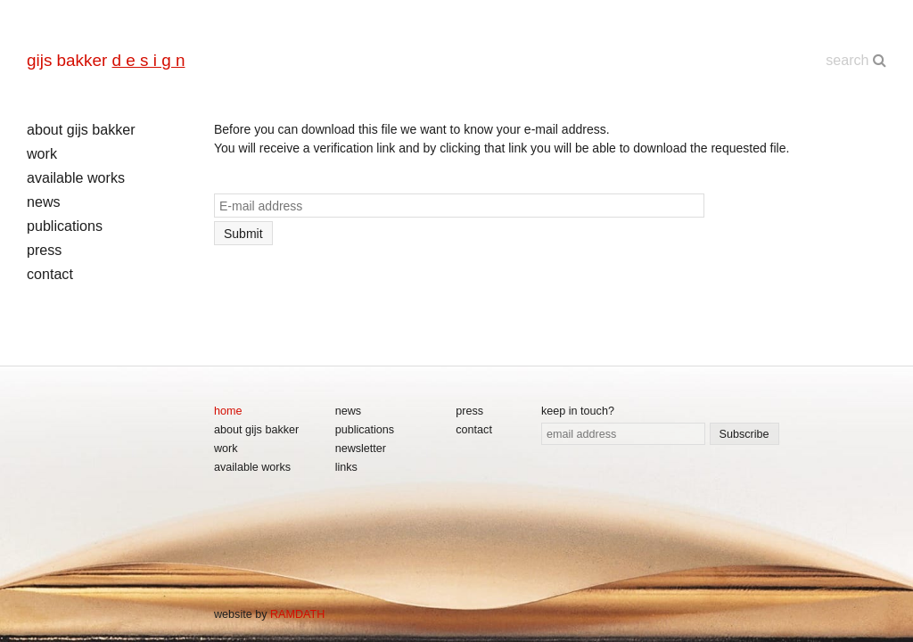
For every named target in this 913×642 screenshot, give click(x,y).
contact (50, 274)
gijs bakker (106, 60)
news (44, 201)
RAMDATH (297, 614)
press (44, 250)
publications (65, 226)
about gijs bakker (81, 129)
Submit (243, 233)
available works (76, 177)
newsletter (360, 448)
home (228, 411)
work (42, 153)
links (346, 467)
